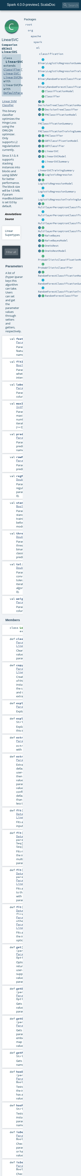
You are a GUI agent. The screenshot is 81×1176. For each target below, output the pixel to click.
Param (20, 342)
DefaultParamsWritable (21, 93)
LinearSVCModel (55, 156)
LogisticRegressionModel (55, 183)
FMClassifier (54, 135)
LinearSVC (52, 151)
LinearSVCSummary (57, 161)
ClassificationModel (59, 91)
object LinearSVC (9, 49)
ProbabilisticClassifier (55, 267)
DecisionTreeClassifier (61, 109)
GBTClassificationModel (61, 140)
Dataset (22, 813)
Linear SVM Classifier (9, 103)
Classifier (52, 96)
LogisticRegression (58, 174)
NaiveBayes (52, 235)
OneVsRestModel (55, 250)
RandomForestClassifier (61, 295)
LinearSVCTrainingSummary (56, 170)
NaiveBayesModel (56, 240)
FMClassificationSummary (55, 123)
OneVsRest (52, 245)
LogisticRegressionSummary (57, 191)
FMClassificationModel (61, 114)
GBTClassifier (55, 146)
